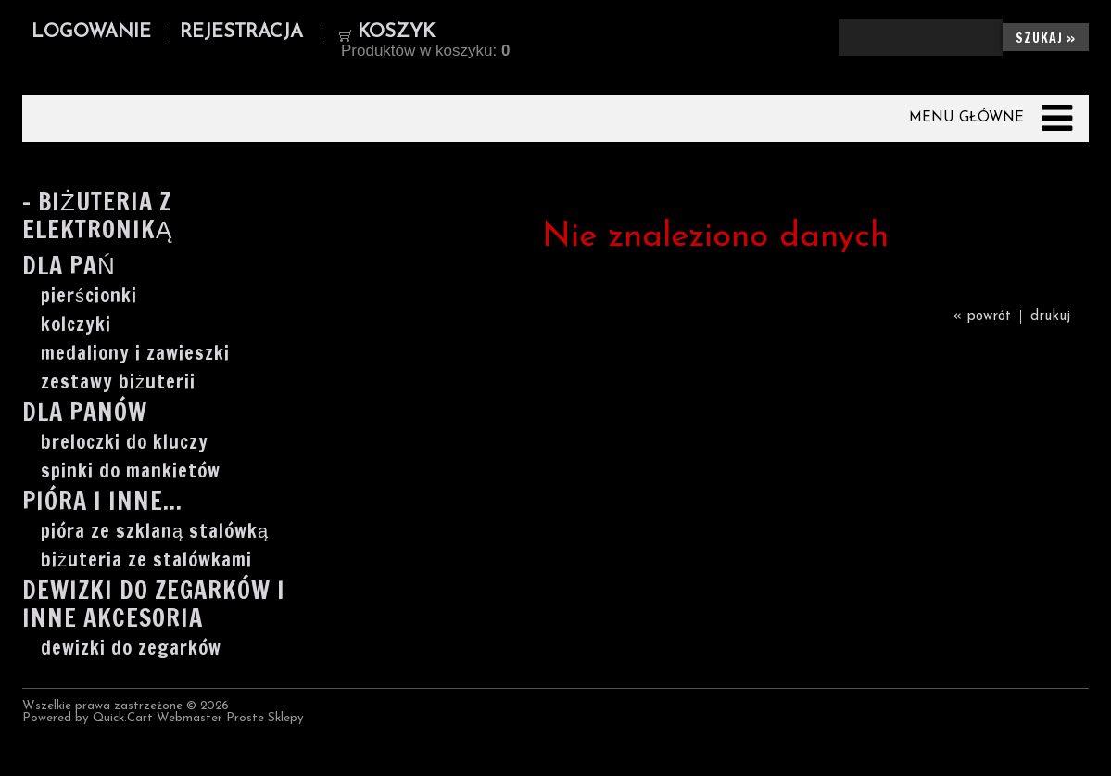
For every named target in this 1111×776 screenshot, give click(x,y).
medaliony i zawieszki (135, 353)
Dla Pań (69, 267)
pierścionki (89, 296)
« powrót (982, 317)
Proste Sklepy (265, 718)
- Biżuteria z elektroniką (97, 217)
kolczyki (76, 324)
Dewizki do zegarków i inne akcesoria (153, 606)
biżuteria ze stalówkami (146, 560)
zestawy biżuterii (118, 382)
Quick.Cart (123, 718)
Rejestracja (241, 32)
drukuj (1050, 317)
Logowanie (91, 32)
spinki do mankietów (131, 471)
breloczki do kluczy (124, 442)
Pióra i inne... (102, 503)
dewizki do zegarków (131, 648)
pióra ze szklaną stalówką (155, 531)
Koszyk (396, 32)
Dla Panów (84, 414)
